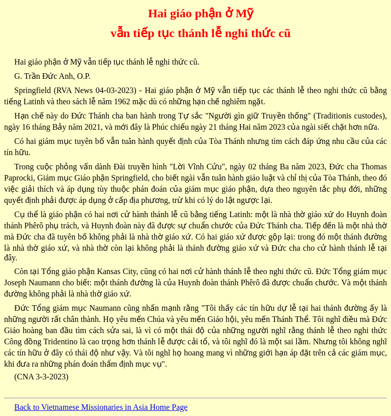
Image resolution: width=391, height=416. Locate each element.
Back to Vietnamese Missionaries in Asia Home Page (100, 407)
